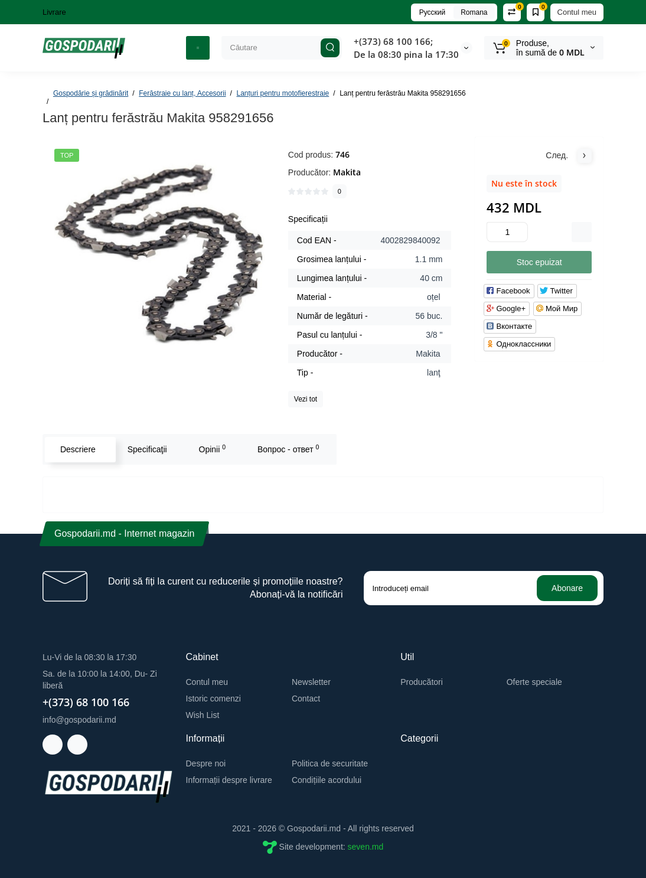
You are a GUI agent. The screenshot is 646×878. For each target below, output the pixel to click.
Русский (432, 12)
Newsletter (311, 682)
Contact (306, 698)
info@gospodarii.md (79, 719)
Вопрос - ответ (287, 448)
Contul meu (576, 12)
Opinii (212, 448)
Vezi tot (305, 399)
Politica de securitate (330, 763)
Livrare (54, 12)
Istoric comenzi (213, 698)
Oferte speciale (534, 682)
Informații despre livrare (229, 780)
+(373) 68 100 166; (393, 41)
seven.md (366, 846)
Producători (421, 682)
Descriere (77, 449)
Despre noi (206, 763)
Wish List (203, 715)
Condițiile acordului (326, 780)
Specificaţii (147, 449)
